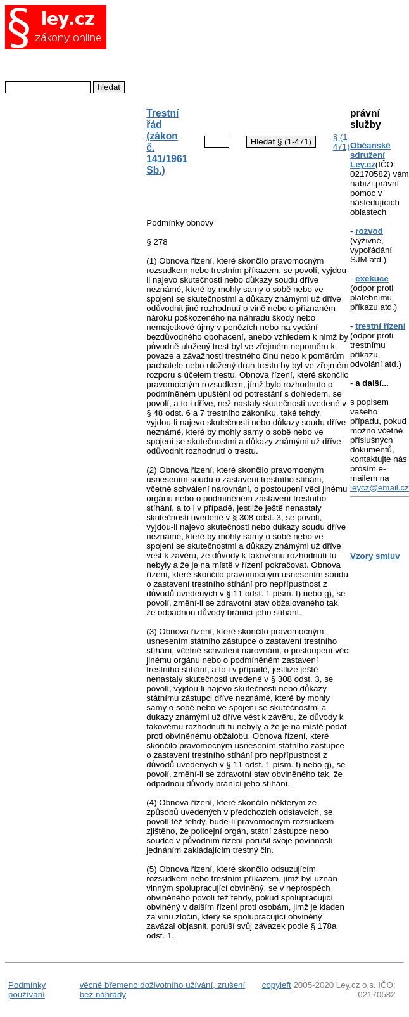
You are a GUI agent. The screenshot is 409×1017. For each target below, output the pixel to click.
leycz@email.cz (379, 487)
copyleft (276, 985)
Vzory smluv (375, 556)
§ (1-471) (341, 141)
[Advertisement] (238, 49)
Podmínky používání (27, 989)
